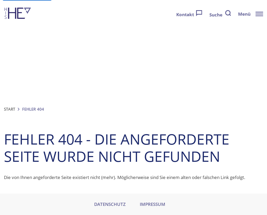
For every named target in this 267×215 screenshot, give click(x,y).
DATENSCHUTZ (110, 204)
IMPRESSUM (152, 204)
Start (9, 109)
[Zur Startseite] (18, 14)
